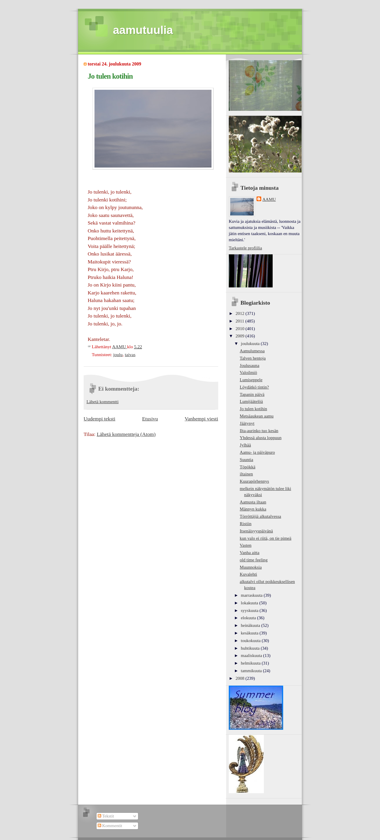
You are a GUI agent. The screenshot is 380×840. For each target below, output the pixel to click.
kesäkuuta (250, 633)
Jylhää (245, 445)
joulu (118, 354)
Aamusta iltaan (253, 502)
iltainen (246, 474)
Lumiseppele (251, 379)
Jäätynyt (247, 423)
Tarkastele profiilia (245, 248)
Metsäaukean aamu (257, 416)
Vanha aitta (249, 552)
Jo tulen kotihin (253, 408)
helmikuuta (251, 663)
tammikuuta (252, 670)
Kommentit (110, 825)
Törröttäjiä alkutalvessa (260, 516)
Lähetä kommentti (103, 401)
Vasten (246, 545)
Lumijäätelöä (251, 401)
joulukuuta (251, 343)
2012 (240, 313)
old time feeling (254, 560)
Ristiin (246, 523)
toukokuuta (251, 640)
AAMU (269, 199)
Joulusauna (249, 365)
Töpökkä (247, 467)
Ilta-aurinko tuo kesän (259, 430)
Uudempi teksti (99, 419)
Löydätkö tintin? (254, 387)
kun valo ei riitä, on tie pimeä (265, 538)
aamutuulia (143, 30)
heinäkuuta (251, 625)
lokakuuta (250, 603)
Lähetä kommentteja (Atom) (126, 434)
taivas (130, 354)
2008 (240, 678)
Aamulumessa (252, 351)
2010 (240, 328)
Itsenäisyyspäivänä (256, 531)
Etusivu (150, 419)
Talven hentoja (253, 358)
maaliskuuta (252, 655)
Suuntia (246, 459)
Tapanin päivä (252, 394)
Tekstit (106, 816)
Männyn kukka (253, 509)
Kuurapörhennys (254, 481)
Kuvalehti (248, 574)
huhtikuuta (251, 648)
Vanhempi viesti (201, 419)
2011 (240, 321)
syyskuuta (250, 610)
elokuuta (249, 617)
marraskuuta (252, 595)
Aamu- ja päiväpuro (257, 452)
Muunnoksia (251, 567)
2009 (240, 336)
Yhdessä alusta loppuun (261, 437)
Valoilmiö (248, 372)
